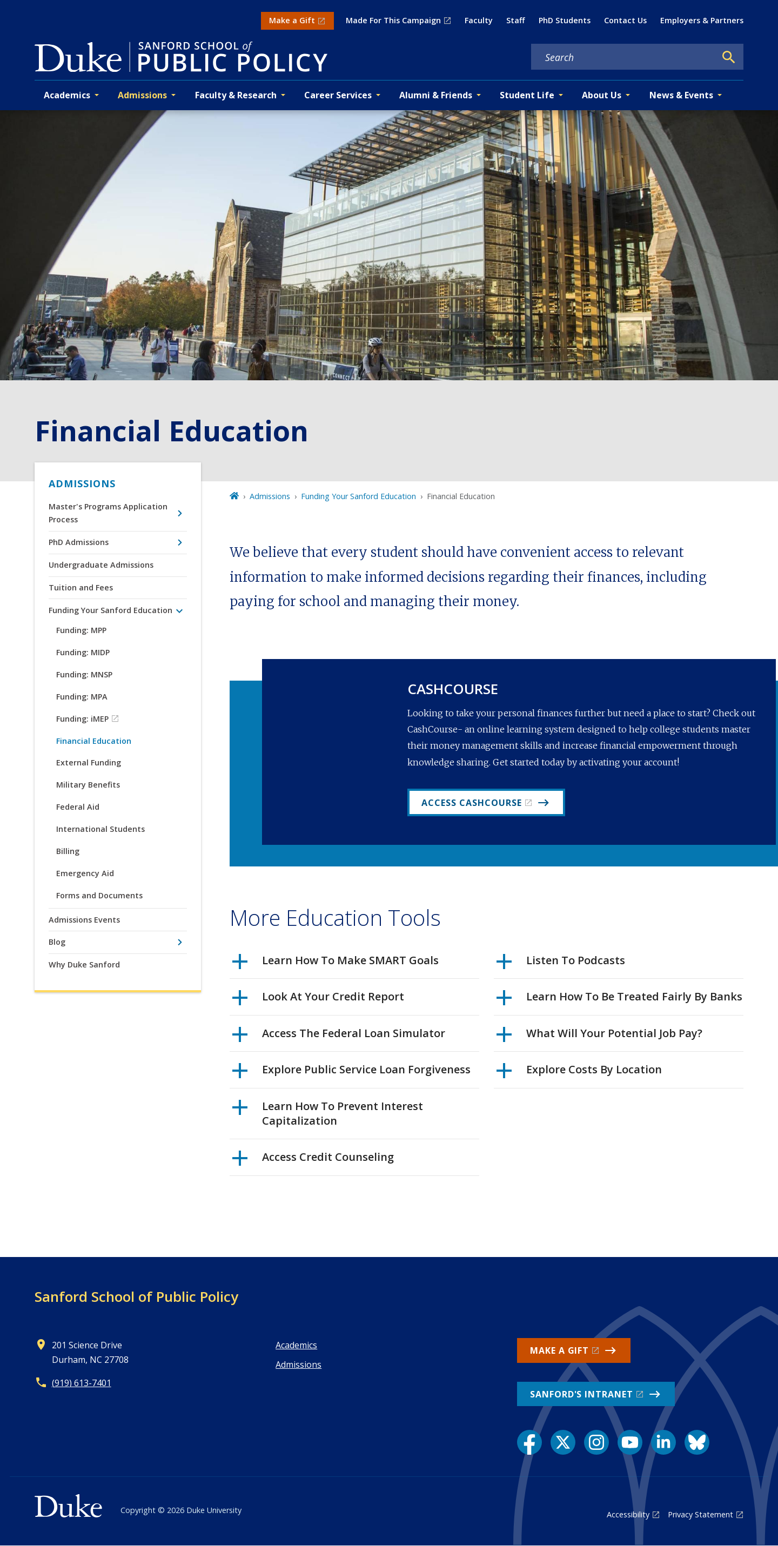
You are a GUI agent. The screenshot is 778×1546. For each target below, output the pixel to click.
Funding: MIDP (83, 652)
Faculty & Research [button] (236, 95)
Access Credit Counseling (313, 1161)
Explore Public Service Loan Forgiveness (351, 1073)
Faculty (479, 20)
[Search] (729, 57)
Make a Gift (292, 20)
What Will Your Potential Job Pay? (599, 1037)
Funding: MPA (82, 696)
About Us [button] (601, 95)
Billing (67, 851)
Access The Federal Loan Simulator (338, 1037)
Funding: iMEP (82, 719)
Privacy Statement (700, 1514)
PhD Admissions (79, 542)
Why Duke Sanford (84, 964)
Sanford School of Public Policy (136, 1296)
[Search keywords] (623, 57)
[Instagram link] (596, 1442)
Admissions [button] (142, 95)
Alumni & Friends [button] (435, 95)
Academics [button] (67, 95)
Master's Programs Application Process (108, 513)
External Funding (88, 762)
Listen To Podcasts (561, 964)
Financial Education (93, 741)
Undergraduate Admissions (101, 565)
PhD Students (565, 20)
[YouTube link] (630, 1442)
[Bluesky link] (697, 1442)
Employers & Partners (701, 20)
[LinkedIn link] (663, 1442)
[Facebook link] (529, 1442)
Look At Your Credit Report (318, 1000)
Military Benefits (88, 784)
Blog (57, 942)
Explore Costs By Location (579, 1073)
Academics (296, 1345)
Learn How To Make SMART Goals (335, 964)
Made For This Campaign (393, 20)
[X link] (563, 1442)
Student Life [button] (527, 95)
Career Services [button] (338, 95)
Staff (515, 20)
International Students (100, 829)
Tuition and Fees (81, 587)
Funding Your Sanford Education (110, 610)
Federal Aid (77, 807)
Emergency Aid (85, 873)
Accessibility (628, 1514)
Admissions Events (84, 920)
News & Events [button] (681, 95)
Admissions (82, 483)
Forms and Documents (99, 895)
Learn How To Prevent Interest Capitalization (327, 1113)
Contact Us (625, 20)
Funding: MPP (81, 630)
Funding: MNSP (84, 674)
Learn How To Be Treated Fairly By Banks (619, 1000)
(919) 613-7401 (81, 1383)
